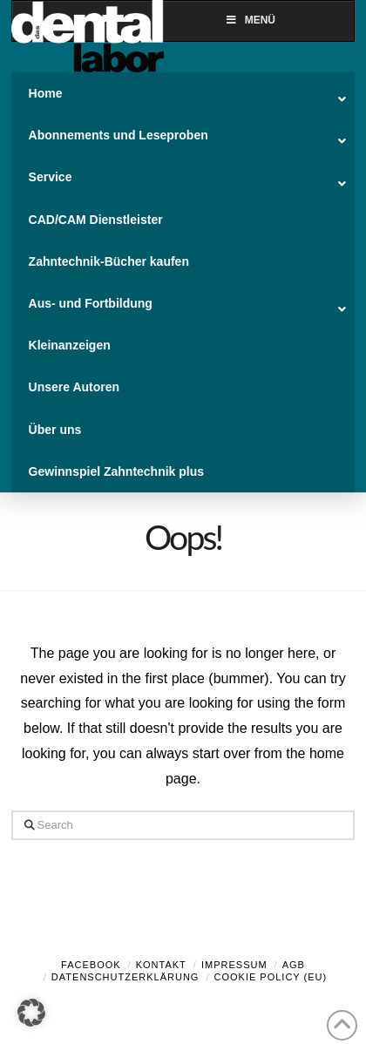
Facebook (91, 964)
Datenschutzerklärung (125, 977)
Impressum (234, 964)
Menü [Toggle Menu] (250, 20)
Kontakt (161, 964)
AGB (293, 964)
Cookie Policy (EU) (271, 977)
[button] (31, 1012)
